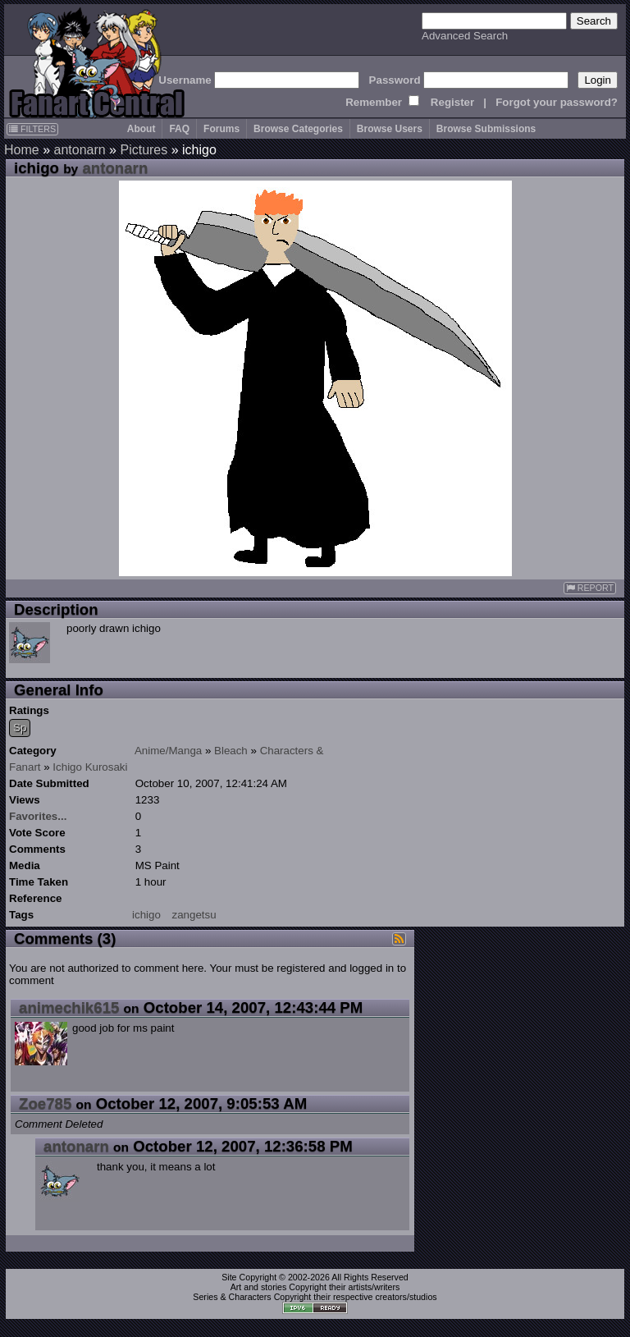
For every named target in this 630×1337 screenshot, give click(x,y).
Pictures (143, 150)
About (141, 129)
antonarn (79, 150)
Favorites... (37, 816)
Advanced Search (465, 36)
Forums (221, 129)
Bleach (231, 750)
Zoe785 (45, 1103)
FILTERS (32, 129)
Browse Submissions (486, 129)
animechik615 (69, 1007)
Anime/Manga (168, 750)
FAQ (179, 129)
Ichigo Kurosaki (89, 767)
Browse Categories (298, 129)
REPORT (590, 588)
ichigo (146, 915)
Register (452, 102)
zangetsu (194, 915)
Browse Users (389, 129)
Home (21, 150)
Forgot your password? (556, 102)
